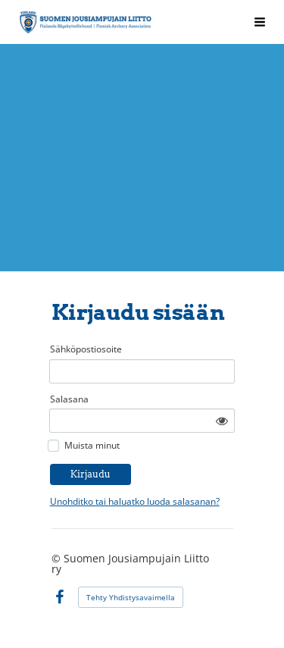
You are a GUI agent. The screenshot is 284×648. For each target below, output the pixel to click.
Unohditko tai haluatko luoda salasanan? (135, 501)
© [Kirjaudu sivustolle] (57, 558)
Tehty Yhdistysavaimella (130, 597)
